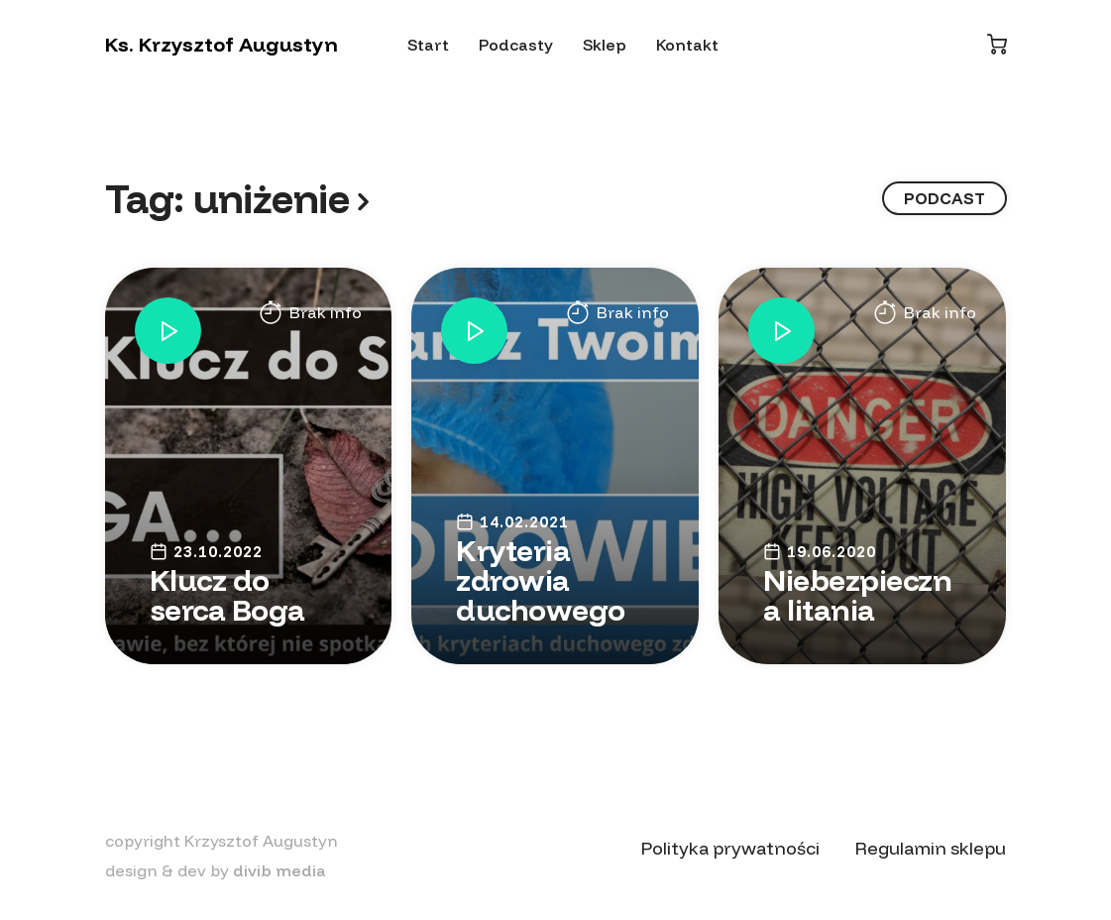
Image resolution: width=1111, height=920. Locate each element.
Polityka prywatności (730, 848)
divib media (279, 870)
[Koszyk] (997, 44)
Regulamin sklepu (930, 848)
